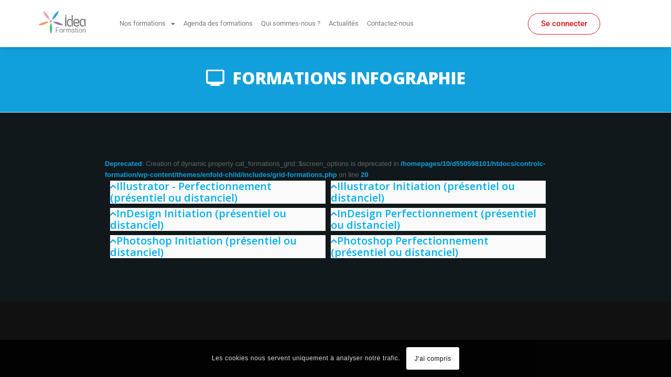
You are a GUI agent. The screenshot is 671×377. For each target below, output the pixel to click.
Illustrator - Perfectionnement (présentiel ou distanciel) (191, 192)
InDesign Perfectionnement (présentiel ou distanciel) (433, 219)
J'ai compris (433, 358)
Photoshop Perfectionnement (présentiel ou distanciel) (410, 246)
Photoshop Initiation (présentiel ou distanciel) (203, 246)
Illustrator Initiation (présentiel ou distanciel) (423, 192)
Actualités (344, 23)
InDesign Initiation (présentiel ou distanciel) (198, 219)
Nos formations (147, 23)
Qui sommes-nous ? (290, 23)
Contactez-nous (390, 23)
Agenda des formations (218, 23)
